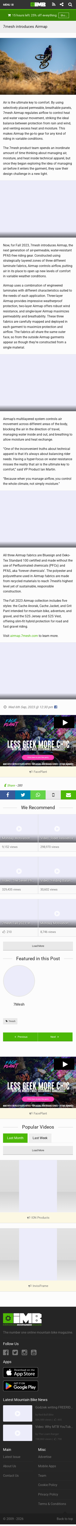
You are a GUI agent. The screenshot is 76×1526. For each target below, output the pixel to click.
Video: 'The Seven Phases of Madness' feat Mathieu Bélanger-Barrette (20, 880)
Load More (38, 945)
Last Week (40, 1138)
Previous (21, 1036)
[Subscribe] (54, 4)
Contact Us (11, 1476)
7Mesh (19, 1004)
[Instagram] (25, 1354)
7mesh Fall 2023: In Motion (20, 923)
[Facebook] (6, 1354)
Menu (8, 4)
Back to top (65, 1517)
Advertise (44, 1457)
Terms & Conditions (52, 1504)
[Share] (61, 4)
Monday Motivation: (16, 838)
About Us (9, 1466)
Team (42, 1476)
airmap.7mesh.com (24, 636)
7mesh (10, 1021)
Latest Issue (11, 1457)
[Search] (70, 4)
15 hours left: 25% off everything (38, 15)
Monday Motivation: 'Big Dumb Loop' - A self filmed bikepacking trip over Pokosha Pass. (58, 923)
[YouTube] (33, 1354)
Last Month (15, 1138)
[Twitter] (15, 1354)
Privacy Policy (48, 1494)
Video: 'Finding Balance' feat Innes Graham (58, 880)
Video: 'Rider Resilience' (57, 838)
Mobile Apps (47, 1466)
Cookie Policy (47, 1485)
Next (55, 1036)
